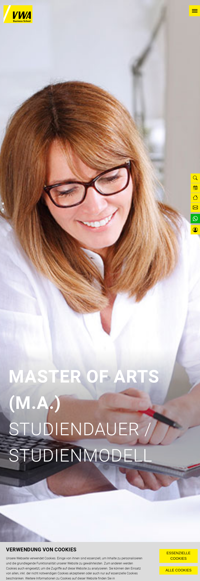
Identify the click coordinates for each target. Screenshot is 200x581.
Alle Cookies (178, 570)
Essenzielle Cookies (178, 556)
